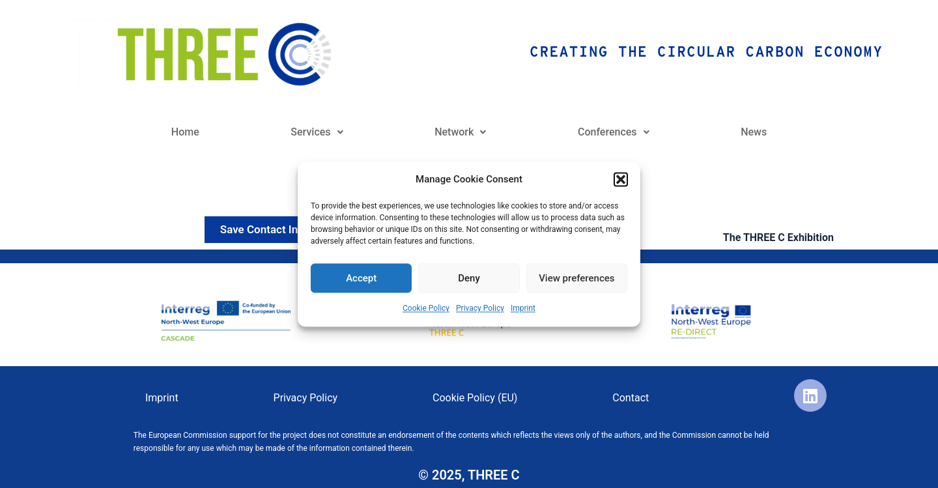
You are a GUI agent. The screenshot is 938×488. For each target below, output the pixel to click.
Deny (469, 278)
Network (460, 132)
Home (185, 132)
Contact (630, 398)
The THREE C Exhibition (778, 237)
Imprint (523, 308)
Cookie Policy (426, 308)
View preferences (576, 278)
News (754, 132)
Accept (361, 278)
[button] (620, 179)
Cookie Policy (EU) (475, 398)
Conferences (613, 132)
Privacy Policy (480, 308)
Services (317, 132)
